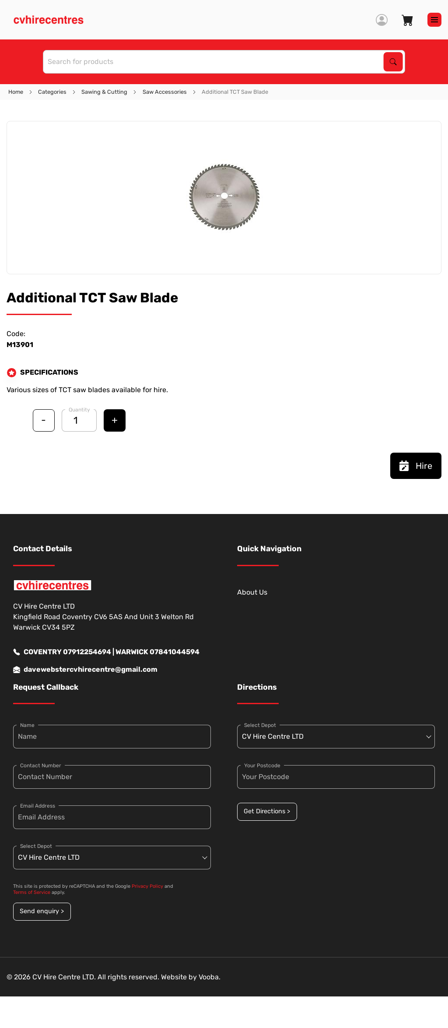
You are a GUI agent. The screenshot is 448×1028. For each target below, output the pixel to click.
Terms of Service (31, 892)
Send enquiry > (42, 911)
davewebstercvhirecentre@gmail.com (85, 669)
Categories (52, 92)
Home (15, 92)
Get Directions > (267, 811)
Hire (415, 466)
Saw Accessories (165, 92)
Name (27, 725)
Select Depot (36, 846)
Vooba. (209, 977)
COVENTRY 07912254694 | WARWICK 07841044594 (106, 652)
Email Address (37, 806)
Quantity (79, 410)
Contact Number (40, 765)
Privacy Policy (147, 886)
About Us (252, 592)
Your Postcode (262, 765)
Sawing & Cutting (104, 92)
